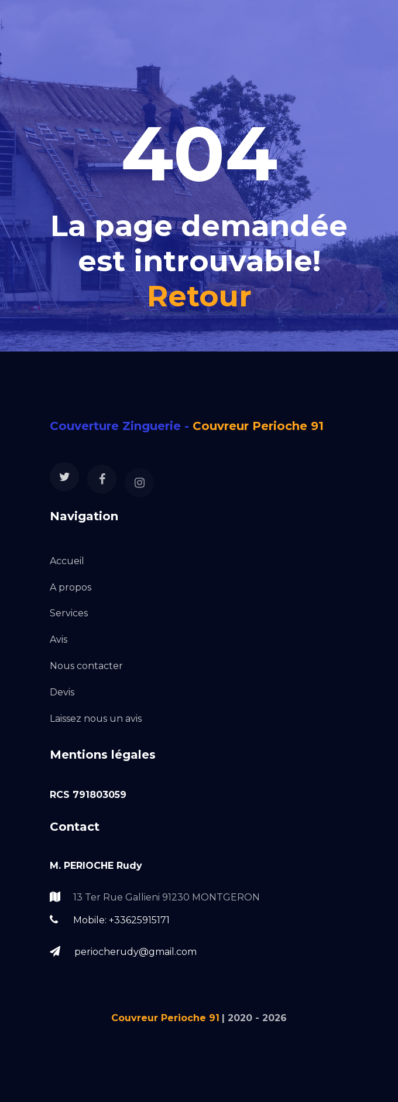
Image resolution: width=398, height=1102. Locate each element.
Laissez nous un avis (96, 718)
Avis (58, 639)
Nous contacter (86, 665)
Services (69, 613)
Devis (62, 692)
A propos (70, 587)
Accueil (67, 561)
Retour (199, 296)
